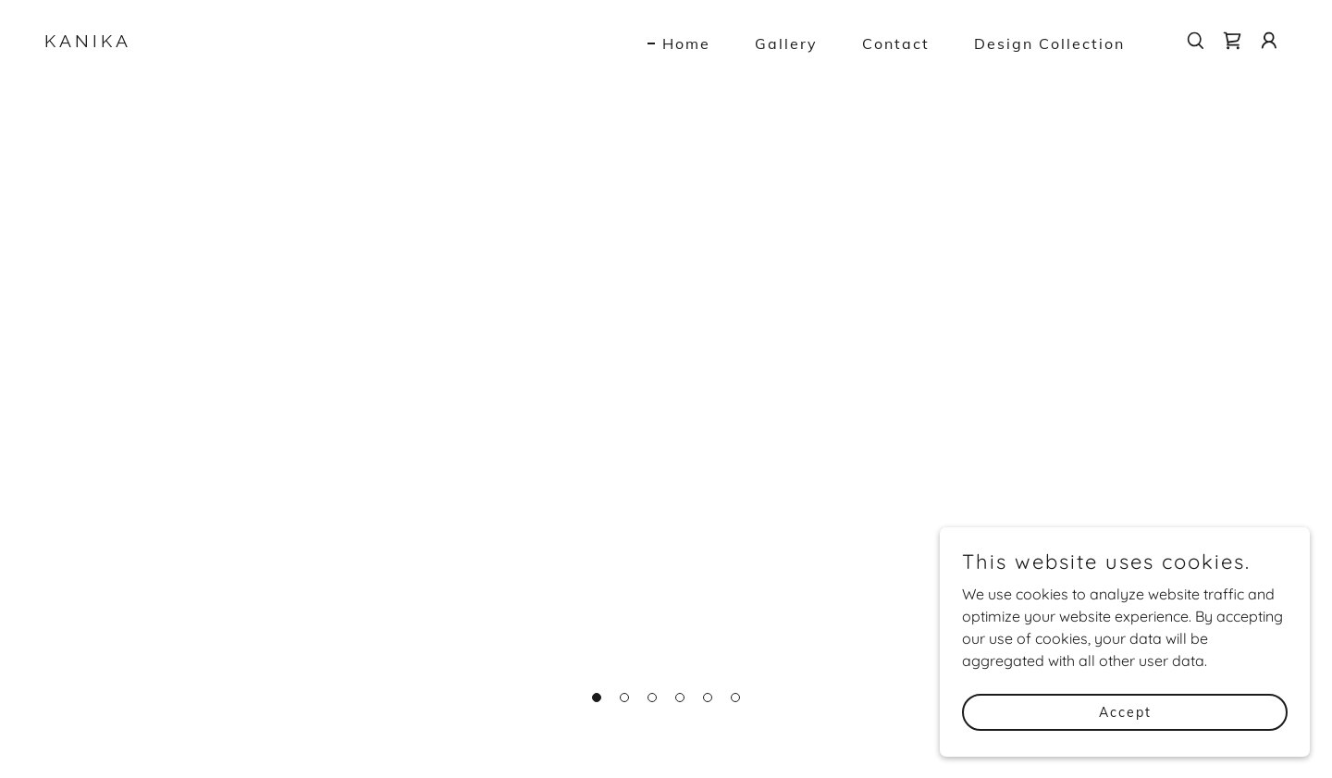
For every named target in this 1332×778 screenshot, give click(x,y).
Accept (1125, 711)
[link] (218, 41)
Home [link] (686, 43)
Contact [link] (896, 43)
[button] (1269, 40)
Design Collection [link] (1049, 43)
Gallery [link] (786, 43)
